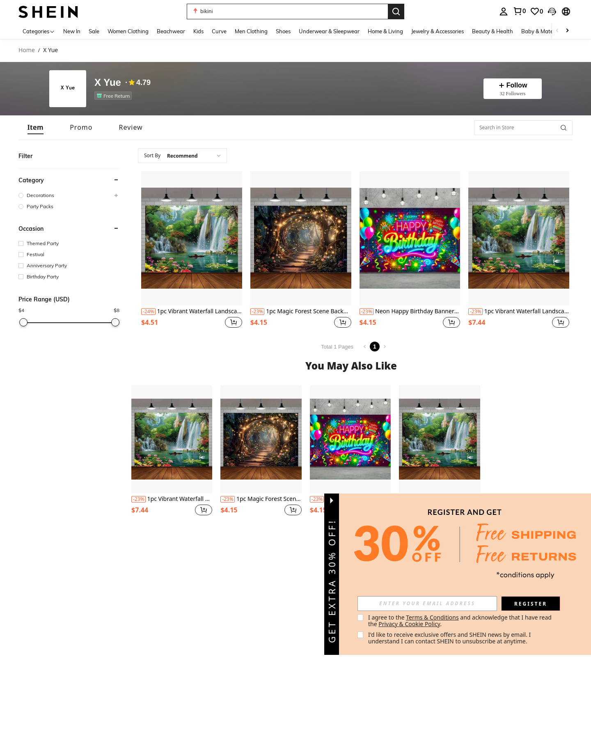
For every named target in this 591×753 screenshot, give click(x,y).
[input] (427, 603)
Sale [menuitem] (94, 31)
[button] (287, 11)
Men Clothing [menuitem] (251, 31)
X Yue (107, 82)
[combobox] (182, 155)
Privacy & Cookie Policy (409, 624)
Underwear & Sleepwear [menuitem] (329, 31)
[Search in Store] (523, 127)
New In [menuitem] (71, 31)
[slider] (23, 322)
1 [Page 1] (374, 346)
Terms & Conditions (432, 617)
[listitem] (114, 96)
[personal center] (504, 11)
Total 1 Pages (337, 347)
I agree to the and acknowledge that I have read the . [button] (460, 620)
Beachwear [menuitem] (171, 31)
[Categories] (38, 31)
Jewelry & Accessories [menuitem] (437, 31)
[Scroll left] (557, 31)
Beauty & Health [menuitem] (492, 31)
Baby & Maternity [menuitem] (543, 31)
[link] (519, 11)
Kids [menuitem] (198, 31)
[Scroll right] (567, 31)
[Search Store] (563, 127)
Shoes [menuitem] (283, 31)
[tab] (35, 127)
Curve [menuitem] (219, 31)
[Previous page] (365, 346)
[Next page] (384, 346)
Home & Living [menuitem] (385, 31)
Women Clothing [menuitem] (128, 31)
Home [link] (26, 50)
